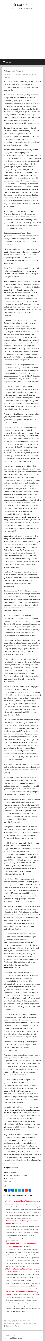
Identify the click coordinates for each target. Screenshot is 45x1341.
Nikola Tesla (31, 1316)
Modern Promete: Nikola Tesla (18, 1196)
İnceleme (23, 1316)
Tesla (17, 1321)
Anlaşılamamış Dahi (13, 1318)
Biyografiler (15, 1316)
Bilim (8, 1316)
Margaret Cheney (27, 1318)
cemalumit (32, 75)
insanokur (22, 4)
